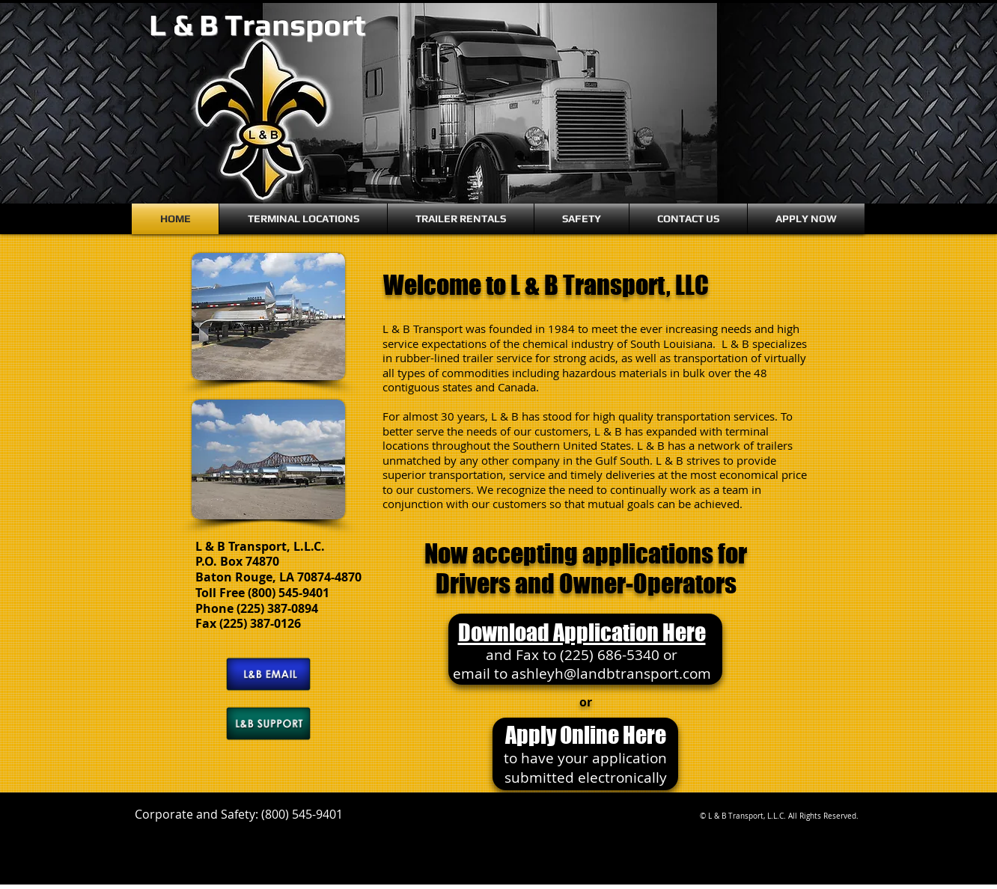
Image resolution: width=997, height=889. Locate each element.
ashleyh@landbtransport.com (611, 673)
